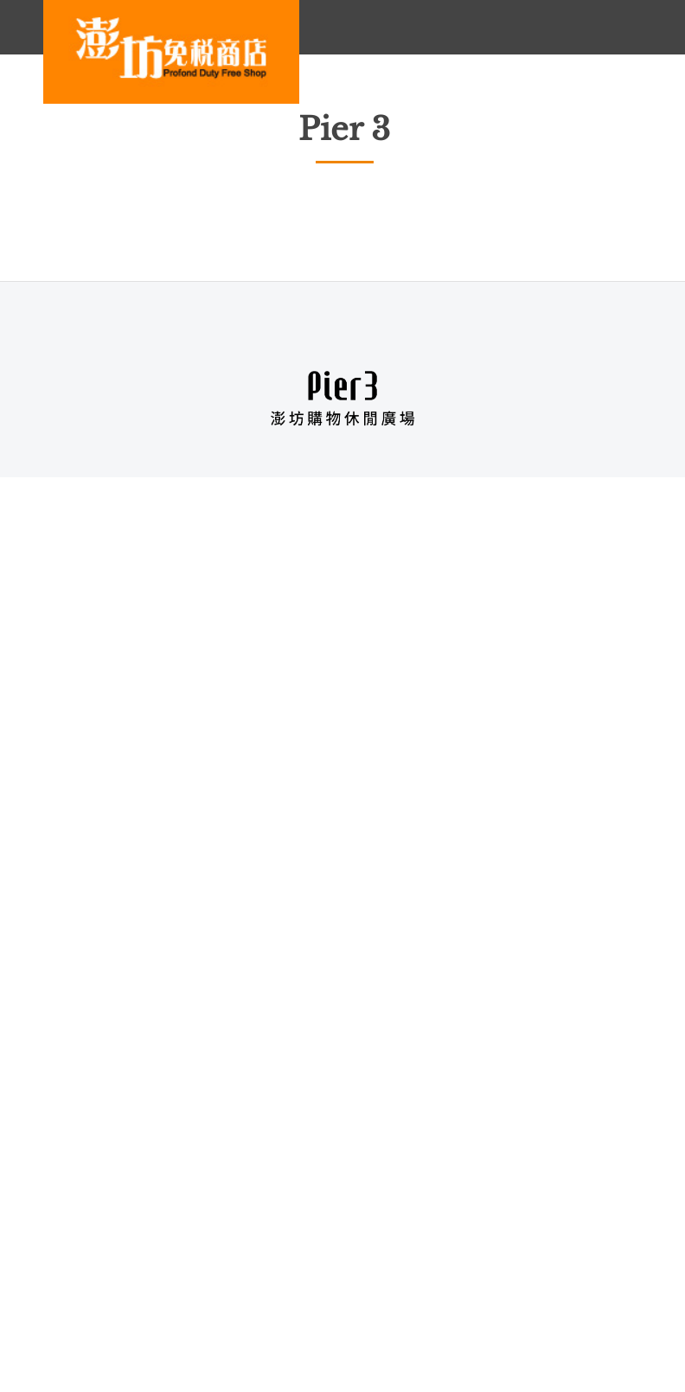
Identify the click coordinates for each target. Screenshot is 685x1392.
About (66, 1263)
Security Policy (417, 1263)
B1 (342, 502)
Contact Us (231, 1263)
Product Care (86, 1287)
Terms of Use (532, 1263)
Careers (141, 1263)
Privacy (318, 1263)
